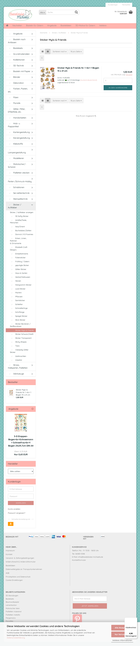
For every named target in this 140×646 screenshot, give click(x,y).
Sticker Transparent (20, 342)
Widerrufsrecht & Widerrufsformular (21, 566)
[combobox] (59, 55)
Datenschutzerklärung (16, 638)
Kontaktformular (79, 564)
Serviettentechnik (19, 197)
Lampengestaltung (17, 155)
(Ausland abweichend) (88, 84)
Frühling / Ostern (19, 265)
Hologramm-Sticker (20, 289)
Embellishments (19, 258)
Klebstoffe (15, 148)
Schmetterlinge (18, 312)
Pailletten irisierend (13, 615)
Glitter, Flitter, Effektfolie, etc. (16, 114)
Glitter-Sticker (18, 273)
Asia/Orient (17, 231)
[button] (42, 55)
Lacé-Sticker (17, 293)
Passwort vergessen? (16, 517)
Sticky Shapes (18, 346)
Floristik (14, 107)
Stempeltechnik (18, 203)
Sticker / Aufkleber (14, 210)
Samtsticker (17, 304)
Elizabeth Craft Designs (18, 252)
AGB (7, 577)
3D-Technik (16, 69)
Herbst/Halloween (20, 281)
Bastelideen (66, 25)
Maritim (16, 297)
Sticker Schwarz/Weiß (21, 338)
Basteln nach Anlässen (17, 45)
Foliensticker (18, 262)
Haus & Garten (18, 277)
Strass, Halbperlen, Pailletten (18, 370)
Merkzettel (126, 5)
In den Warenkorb (118, 92)
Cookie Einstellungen (14, 584)
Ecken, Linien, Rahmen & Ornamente (18, 244)
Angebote (51, 25)
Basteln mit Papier (19, 75)
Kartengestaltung (19, 136)
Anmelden (21, 507)
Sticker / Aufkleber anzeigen (21, 216)
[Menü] (135, 619)
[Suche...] (42, 12)
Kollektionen (16, 63)
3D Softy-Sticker (19, 220)
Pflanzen (16, 301)
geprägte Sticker (19, 269)
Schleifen (16, 308)
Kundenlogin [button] (113, 5)
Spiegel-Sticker (18, 320)
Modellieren (16, 162)
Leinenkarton (11, 609)
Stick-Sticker (17, 324)
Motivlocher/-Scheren (17, 169)
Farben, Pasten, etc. (18, 94)
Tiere (14, 350)
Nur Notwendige (122, 634)
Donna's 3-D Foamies (21, 238)
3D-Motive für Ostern (85, 25)
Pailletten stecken (19, 176)
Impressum (10, 554)
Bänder (14, 81)
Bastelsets (15, 52)
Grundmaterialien (19, 58)
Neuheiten (17, 25)
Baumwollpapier (12, 606)
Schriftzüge (17, 316)
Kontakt (9, 558)
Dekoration (16, 87)
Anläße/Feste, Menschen (18, 225)
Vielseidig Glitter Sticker (19, 355)
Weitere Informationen (122, 640)
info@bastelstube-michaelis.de (90, 561)
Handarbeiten (17, 121)
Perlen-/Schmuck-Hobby (20, 184)
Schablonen (16, 191)
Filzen (13, 101)
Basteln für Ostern (34, 25)
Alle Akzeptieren (122, 627)
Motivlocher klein (13, 612)
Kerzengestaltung (19, 142)
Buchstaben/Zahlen (20, 234)
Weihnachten (18, 360)
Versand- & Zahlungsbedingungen (20, 562)
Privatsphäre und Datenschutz (18, 581)
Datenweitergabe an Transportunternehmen (24, 573)
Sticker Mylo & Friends (22, 334)
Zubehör (16, 364)
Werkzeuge (16, 377)
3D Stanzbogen (12, 600)
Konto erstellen (14, 513)
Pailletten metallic (13, 619)
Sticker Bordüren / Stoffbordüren (20, 329)
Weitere (102, 25)
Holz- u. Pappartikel (14, 129)
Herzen (15, 285)
